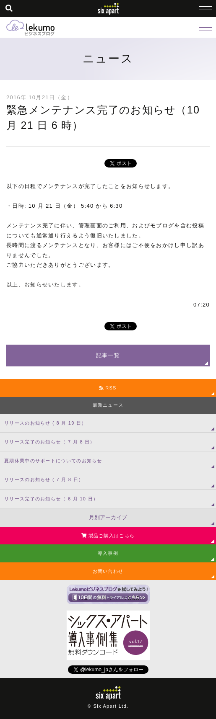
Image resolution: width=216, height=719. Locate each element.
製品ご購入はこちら (108, 535)
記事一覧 (108, 355)
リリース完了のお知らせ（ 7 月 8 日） (49, 441)
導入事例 (108, 553)
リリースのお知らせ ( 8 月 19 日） (45, 422)
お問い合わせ (108, 571)
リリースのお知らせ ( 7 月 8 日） (43, 479)
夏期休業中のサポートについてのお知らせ (53, 460)
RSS (108, 387)
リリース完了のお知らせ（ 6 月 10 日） (51, 498)
